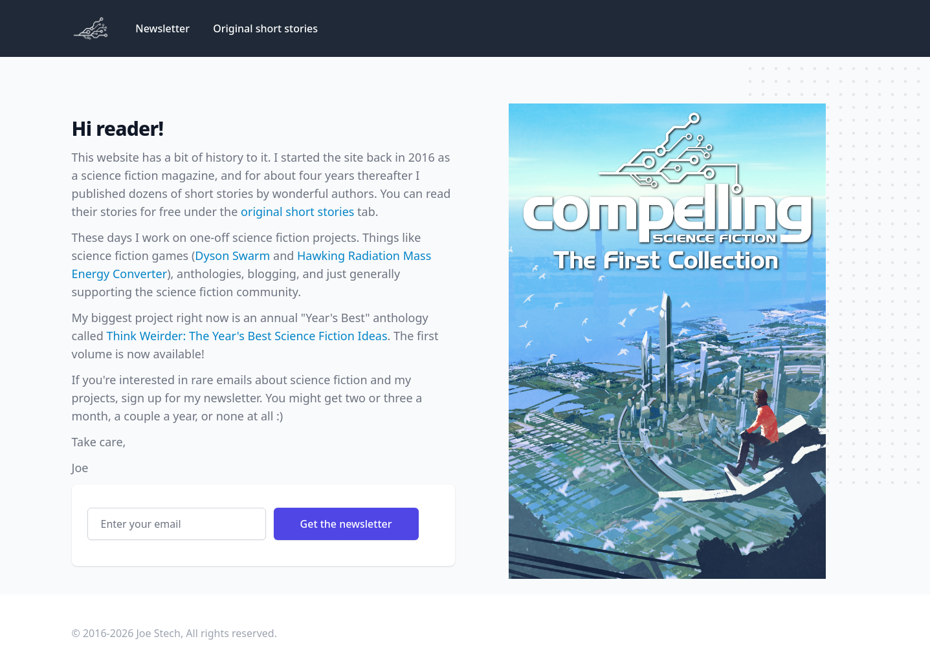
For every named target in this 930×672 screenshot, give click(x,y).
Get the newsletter (346, 524)
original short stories (297, 211)
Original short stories (265, 28)
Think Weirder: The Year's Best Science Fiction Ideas (246, 335)
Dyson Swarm (232, 255)
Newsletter (163, 28)
